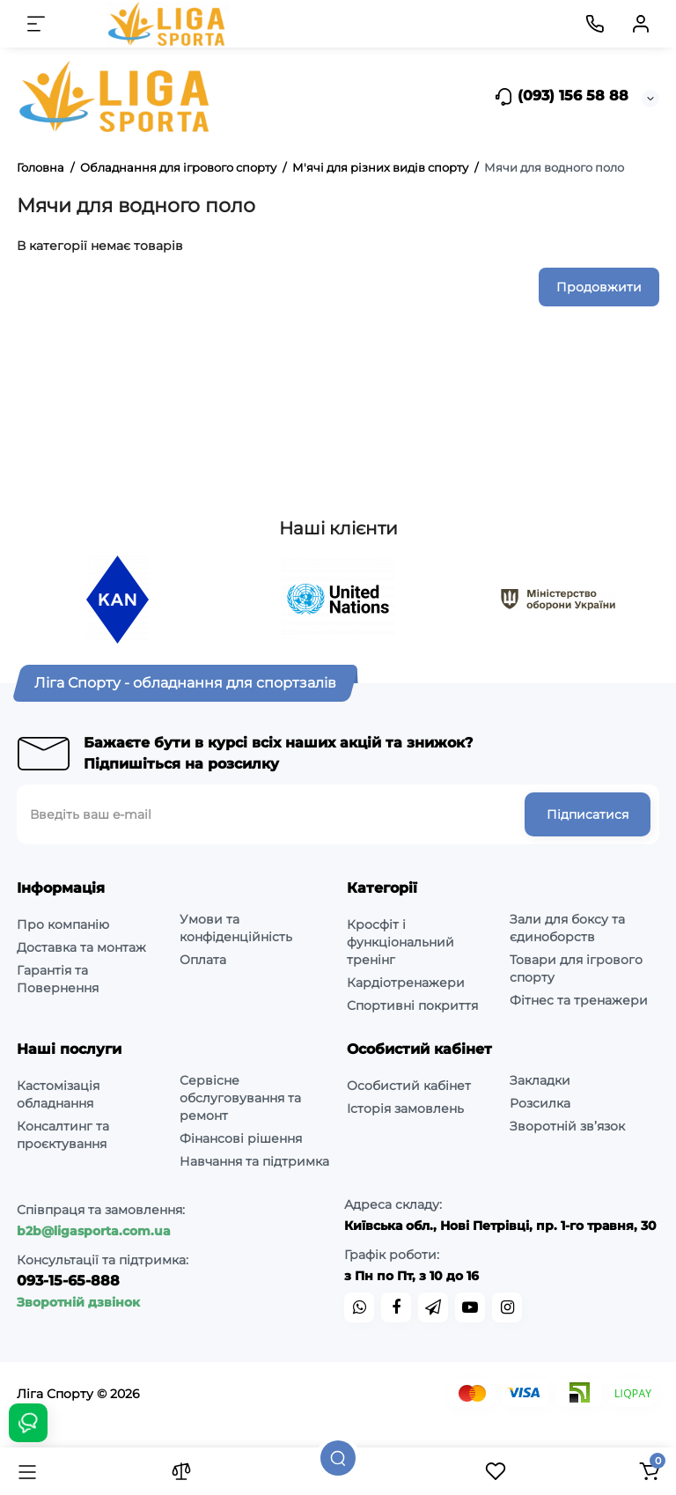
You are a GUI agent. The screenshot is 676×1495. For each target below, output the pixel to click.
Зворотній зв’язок (567, 1126)
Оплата (203, 960)
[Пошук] (338, 1458)
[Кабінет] (640, 23)
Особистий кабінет (409, 1086)
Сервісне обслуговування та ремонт (240, 1097)
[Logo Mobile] (168, 24)
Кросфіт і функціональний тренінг (400, 942)
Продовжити (599, 287)
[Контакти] (595, 23)
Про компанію (63, 924)
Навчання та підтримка (254, 1161)
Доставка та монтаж (81, 947)
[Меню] (36, 23)
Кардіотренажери (406, 983)
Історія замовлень (405, 1108)
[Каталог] (27, 1471)
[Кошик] (648, 1471)
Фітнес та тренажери (579, 1000)
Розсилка (540, 1103)
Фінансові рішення (241, 1138)
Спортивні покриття (412, 1005)
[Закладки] (495, 1471)
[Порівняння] (181, 1471)
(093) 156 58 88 (561, 97)
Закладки (540, 1080)
